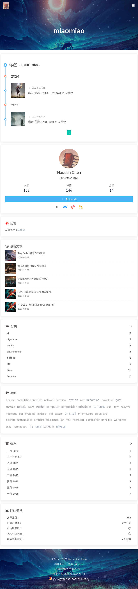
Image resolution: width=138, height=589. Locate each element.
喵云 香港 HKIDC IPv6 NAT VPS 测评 (50, 92)
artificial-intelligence (46, 419)
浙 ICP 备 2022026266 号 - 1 (69, 574)
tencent (99, 406)
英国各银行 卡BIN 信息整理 (32, 266)
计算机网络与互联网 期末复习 (33, 278)
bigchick (42, 413)
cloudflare (101, 413)
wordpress (120, 419)
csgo (9, 426)
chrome (10, 406)
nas (82, 400)
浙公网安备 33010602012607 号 (70, 579)
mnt (68, 419)
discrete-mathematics (19, 419)
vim (109, 406)
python (73, 400)
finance (10, 400)
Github (21, 229)
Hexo (63, 563)
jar (62, 419)
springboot (20, 426)
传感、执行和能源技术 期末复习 (34, 291)
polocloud (108, 400)
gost (118, 400)
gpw (116, 406)
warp (31, 406)
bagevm (48, 426)
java (38, 426)
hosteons (11, 413)
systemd (30, 413)
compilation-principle (99, 419)
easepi (59, 413)
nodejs (21, 407)
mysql (61, 426)
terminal (61, 400)
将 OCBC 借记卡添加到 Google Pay (36, 304)
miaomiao (92, 400)
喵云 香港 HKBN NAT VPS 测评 (47, 121)
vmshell (70, 413)
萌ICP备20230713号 (69, 569)
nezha (40, 407)
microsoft (78, 419)
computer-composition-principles (68, 407)
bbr (21, 413)
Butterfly (78, 563)
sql (51, 413)
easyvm (125, 406)
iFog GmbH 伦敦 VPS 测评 (31, 253)
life (31, 426)
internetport (85, 413)
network (49, 400)
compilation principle (29, 400)
